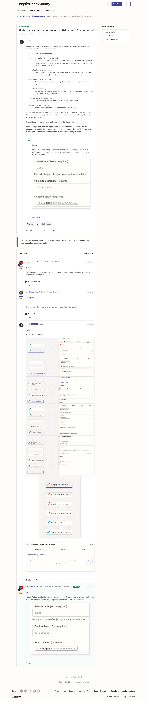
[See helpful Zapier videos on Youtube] (38, 691)
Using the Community (112, 36)
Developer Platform (77, 691)
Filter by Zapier (33, 224)
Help (64, 691)
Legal (125, 697)
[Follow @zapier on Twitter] (34, 691)
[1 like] (32, 281)
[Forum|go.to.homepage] (33, 4)
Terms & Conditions (65, 682)
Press (89, 691)
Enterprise (104, 691)
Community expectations (113, 39)
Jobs (96, 691)
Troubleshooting (38, 16)
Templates (115, 691)
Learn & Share (35, 10)
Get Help (21, 10)
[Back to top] (144, 679)
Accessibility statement (81, 682)
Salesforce (46, 224)
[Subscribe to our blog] (30, 691)
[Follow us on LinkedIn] (25, 691)
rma (27, 41)
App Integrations (128, 691)
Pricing (57, 691)
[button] (117, 4)
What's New (51, 10)
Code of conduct (110, 32)
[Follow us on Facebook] (21, 691)
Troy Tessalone (31, 262)
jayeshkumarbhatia (32, 292)
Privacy (132, 697)
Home (18, 16)
